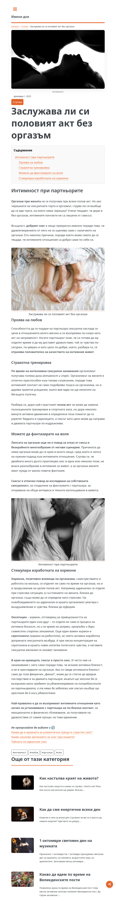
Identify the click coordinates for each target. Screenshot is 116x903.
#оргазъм (47, 752)
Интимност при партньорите (34, 157)
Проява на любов (31, 162)
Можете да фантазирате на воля (41, 173)
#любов (34, 752)
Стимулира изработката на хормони (43, 178)
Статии (24, 26)
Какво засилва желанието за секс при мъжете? (43, 737)
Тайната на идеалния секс (29, 741)
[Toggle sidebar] (15, 9)
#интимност (19, 752)
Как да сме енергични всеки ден (69, 809)
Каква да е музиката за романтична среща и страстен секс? (51, 732)
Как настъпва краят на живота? (68, 778)
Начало (15, 26)
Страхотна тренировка (34, 167)
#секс (59, 752)
